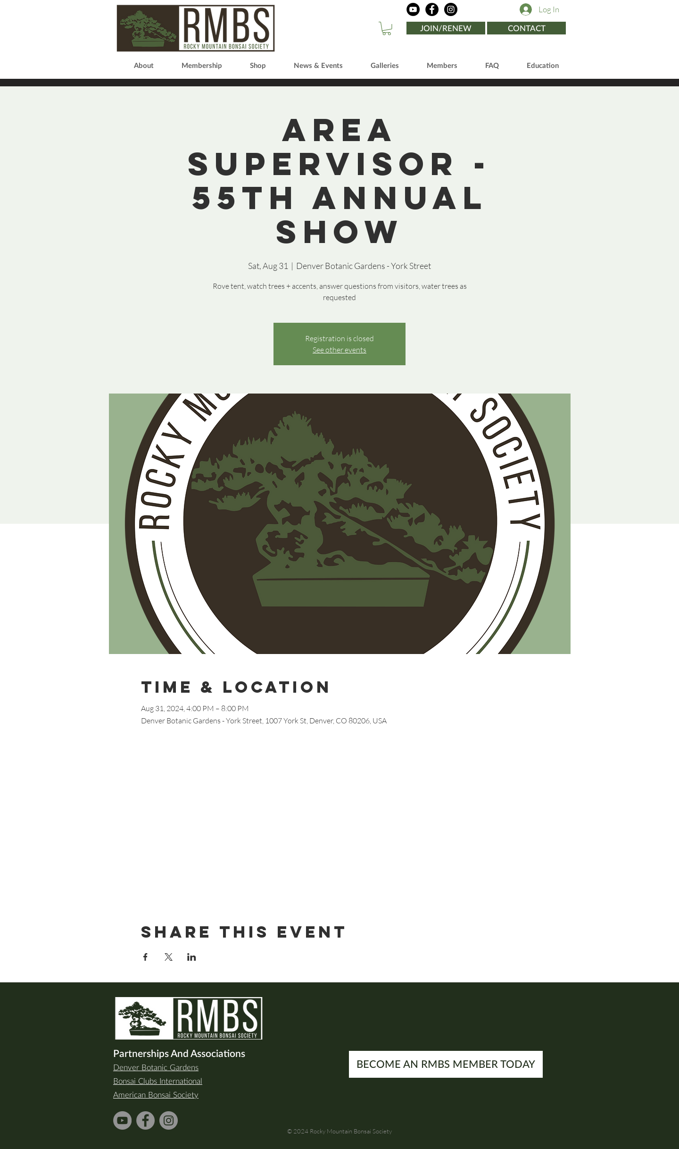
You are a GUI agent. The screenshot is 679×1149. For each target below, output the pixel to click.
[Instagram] (450, 9)
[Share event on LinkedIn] (191, 957)
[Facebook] (432, 9)
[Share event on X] (168, 957)
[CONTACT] (526, 28)
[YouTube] (413, 9)
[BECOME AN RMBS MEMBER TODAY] (446, 1064)
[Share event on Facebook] (145, 957)
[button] (387, 28)
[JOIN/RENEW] (445, 28)
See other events (339, 349)
